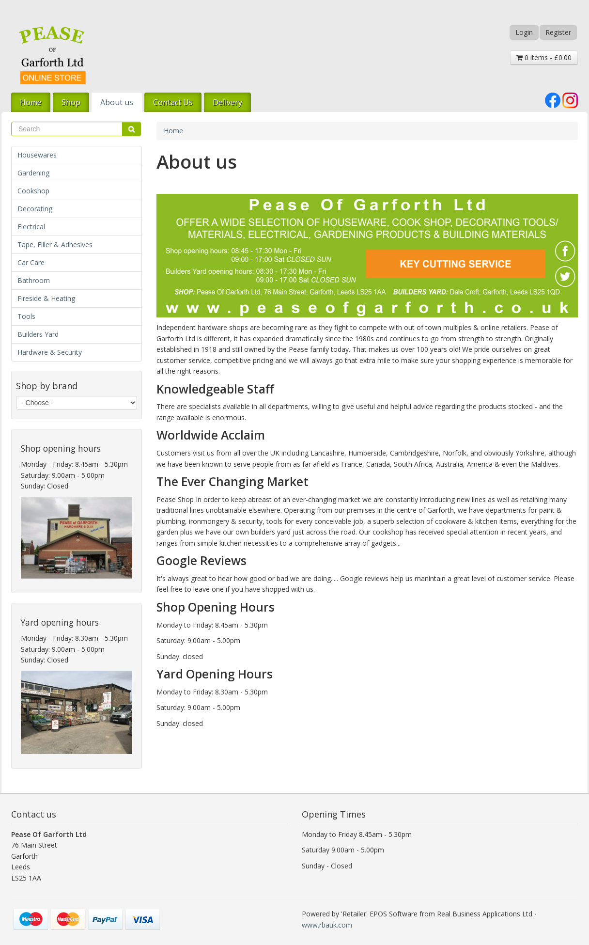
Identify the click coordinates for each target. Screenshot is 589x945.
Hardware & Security (49, 352)
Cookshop (33, 190)
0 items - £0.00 (544, 57)
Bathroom (33, 280)
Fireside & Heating (46, 298)
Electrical (31, 226)
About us (116, 102)
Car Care (31, 262)
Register (558, 32)
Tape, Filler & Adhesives (55, 244)
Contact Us (173, 102)
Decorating (34, 208)
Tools (26, 316)
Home (31, 102)
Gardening (33, 172)
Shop (71, 102)
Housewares (37, 154)
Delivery (227, 102)
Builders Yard (38, 334)
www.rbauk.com (327, 924)
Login (524, 32)
